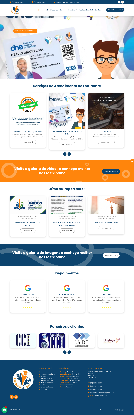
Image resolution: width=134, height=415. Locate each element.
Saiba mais (28, 142)
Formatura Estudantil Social (106, 223)
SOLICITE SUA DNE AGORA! (25, 31)
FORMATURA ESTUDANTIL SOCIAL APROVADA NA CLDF (67, 224)
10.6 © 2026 (13, 410)
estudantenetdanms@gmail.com (67, 2)
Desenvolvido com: (112, 410)
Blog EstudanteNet (86, 10)
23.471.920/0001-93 (97, 396)
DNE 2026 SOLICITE (115, 10)
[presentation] (65, 154)
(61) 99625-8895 (16, 2)
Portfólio (72, 10)
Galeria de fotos (111, 255)
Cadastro (43, 389)
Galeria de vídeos (111, 171)
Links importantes (46, 387)
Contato (98, 10)
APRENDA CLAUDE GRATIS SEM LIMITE (27, 224)
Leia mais (27, 231)
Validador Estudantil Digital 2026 (28, 132)
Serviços (63, 10)
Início (37, 10)
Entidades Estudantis (50, 10)
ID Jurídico (106, 132)
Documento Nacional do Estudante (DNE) (67, 133)
